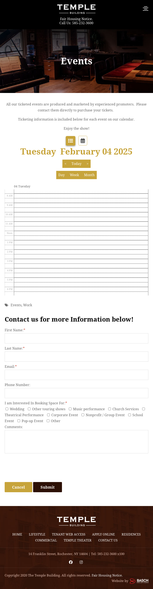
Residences (131, 534)
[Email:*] (77, 375)
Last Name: (15, 348)
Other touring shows (48, 409)
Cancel (18, 487)
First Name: (15, 330)
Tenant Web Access (68, 534)
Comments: (14, 427)
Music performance (88, 409)
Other (54, 421)
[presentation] (37, 471)
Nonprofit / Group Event (104, 415)
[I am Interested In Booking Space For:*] (7, 409)
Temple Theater (77, 540)
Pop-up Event (31, 421)
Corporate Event (64, 415)
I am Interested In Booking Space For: (36, 403)
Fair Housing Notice (76, 19)
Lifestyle (37, 534)
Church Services (124, 409)
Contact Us (108, 540)
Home (17, 534)
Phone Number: (17, 385)
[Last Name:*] (77, 356)
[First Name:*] (77, 338)
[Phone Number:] (77, 393)
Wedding (16, 409)
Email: (11, 367)
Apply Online (103, 534)
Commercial (46, 540)
